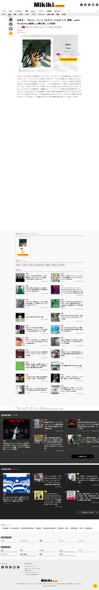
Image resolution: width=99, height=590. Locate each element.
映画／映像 (50, 14)
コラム (10, 11)
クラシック (41, 14)
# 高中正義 (60, 528)
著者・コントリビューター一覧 (32, 568)
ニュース (41, 11)
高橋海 (48, 265)
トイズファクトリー (67, 51)
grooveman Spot (39, 265)
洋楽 (15, 14)
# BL (81, 528)
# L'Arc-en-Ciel (15, 528)
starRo (25, 265)
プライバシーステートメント (32, 572)
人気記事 (48, 11)
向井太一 (18, 265)
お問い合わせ (28, 570)
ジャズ (34, 14)
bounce (50, 27)
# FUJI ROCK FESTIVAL (27, 528)
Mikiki (17, 407)
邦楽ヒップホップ (30, 27)
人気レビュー (58, 11)
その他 (64, 14)
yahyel (31, 265)
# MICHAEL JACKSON (49, 528)
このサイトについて (29, 566)
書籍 (57, 14)
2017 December (57, 27)
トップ (4, 11)
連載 (26, 11)
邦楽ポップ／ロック (39, 27)
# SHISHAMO (88, 528)
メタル (27, 14)
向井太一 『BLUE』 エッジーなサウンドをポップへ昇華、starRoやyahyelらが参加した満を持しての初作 (40, 409)
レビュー (33, 11)
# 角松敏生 (5, 528)
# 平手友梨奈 (74, 528)
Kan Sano (61, 265)
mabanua (54, 265)
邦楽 (9, 14)
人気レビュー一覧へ (87, 512)
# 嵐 (67, 528)
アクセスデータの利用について (32, 574)
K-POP (21, 14)
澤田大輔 (19, 30)
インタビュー (19, 11)
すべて (4, 14)
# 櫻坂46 (38, 528)
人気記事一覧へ (82, 456)
